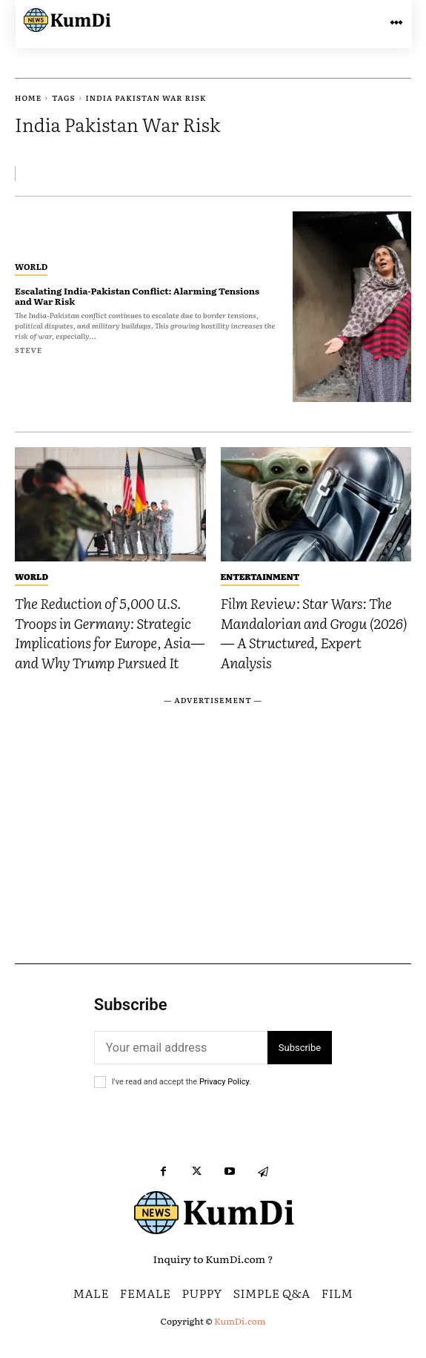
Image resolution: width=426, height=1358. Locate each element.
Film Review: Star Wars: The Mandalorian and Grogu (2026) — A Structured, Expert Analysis (314, 633)
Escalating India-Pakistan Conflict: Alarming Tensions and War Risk (137, 296)
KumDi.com (239, 1321)
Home (28, 97)
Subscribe (300, 1047)
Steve (28, 349)
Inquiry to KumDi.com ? (213, 1258)
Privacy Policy (224, 1082)
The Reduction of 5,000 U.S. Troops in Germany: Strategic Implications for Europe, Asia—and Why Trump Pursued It (109, 633)
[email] (180, 1047)
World (31, 266)
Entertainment (260, 576)
